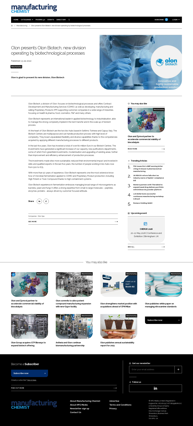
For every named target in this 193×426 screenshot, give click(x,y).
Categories (26, 20)
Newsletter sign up (79, 408)
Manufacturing (16, 66)
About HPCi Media (79, 405)
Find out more (17, 388)
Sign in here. (31, 380)
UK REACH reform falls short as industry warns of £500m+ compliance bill (148, 178)
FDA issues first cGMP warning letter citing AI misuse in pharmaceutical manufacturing (148, 169)
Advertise (114, 401)
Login (174, 20)
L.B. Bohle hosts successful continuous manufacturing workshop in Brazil (148, 196)
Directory (61, 20)
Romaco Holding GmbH (142, 203)
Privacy (113, 408)
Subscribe (161, 20)
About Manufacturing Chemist (85, 401)
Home (16, 20)
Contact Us (75, 412)
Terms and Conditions (120, 405)
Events (51, 20)
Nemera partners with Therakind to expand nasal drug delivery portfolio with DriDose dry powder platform (148, 187)
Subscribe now (154, 320)
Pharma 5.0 (40, 20)
